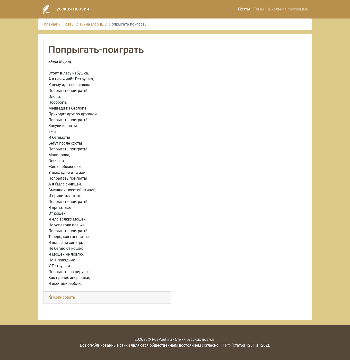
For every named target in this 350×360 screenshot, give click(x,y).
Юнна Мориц (91, 24)
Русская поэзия (64, 9)
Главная (49, 24)
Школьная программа (288, 9)
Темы (259, 9)
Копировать (61, 297)
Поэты (244, 9)
